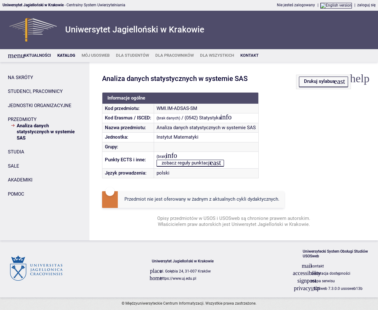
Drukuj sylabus (319, 81)
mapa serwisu (323, 281)
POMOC (16, 194)
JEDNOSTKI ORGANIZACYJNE (40, 105)
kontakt (317, 266)
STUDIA (16, 152)
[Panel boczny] (44, 151)
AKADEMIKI (20, 180)
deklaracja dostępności (330, 273)
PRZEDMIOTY (22, 119)
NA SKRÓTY (20, 77)
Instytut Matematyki (177, 137)
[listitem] (37, 55)
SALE (13, 166)
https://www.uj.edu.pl (178, 278)
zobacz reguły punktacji (186, 163)
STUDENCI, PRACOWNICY (35, 91)
